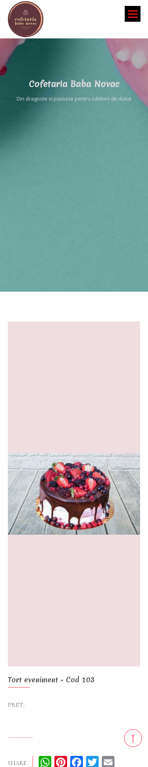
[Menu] (133, 14)
